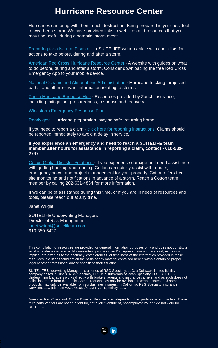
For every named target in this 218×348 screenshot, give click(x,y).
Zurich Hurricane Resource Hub (60, 96)
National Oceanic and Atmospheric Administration (77, 82)
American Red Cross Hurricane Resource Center (76, 63)
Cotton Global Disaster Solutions (61, 162)
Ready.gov (39, 120)
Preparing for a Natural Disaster (60, 49)
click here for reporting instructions (120, 129)
